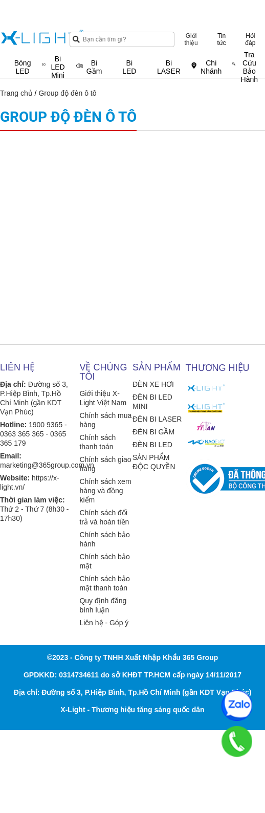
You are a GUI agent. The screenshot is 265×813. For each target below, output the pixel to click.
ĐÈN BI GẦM (153, 432)
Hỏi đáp (250, 39)
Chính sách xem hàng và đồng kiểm (105, 490)
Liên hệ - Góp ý (103, 623)
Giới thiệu (190, 39)
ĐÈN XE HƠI (153, 384)
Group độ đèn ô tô (67, 93)
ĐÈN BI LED (152, 445)
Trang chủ (16, 93)
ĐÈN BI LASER (157, 419)
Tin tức (221, 39)
